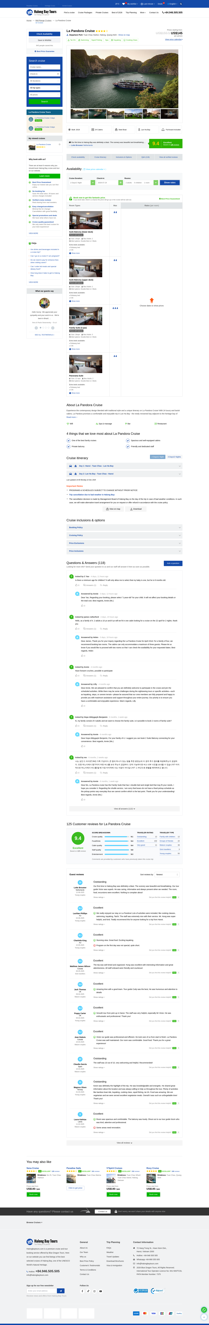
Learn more (44, 176)
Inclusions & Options (124, 157)
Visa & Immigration (114, 1265)
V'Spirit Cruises (114, 1168)
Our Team (84, 1252)
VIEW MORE (33, 233)
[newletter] (61, 1290)
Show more (76, 253)
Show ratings (98, 897)
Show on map (124, 35)
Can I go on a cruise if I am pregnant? (45, 256)
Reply (104, 585)
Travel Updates (112, 1257)
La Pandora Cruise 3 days (45, 127)
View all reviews (124, 1143)
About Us (84, 1248)
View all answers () (124, 808)
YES (174, 897)
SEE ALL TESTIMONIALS (44, 335)
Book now (33, 1194)
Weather (110, 1252)
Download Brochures (115, 1261)
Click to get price (75, 1188)
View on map (113, 509)
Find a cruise (69, 12)
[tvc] (86, 1313)
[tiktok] (88, 1291)
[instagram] (94, 1291)
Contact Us (153, 12)
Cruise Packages (85, 12)
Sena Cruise (33, 1168)
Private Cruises (102, 12)
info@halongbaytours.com (37, 1275)
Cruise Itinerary (100, 157)
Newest (159, 874)
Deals (161, 4)
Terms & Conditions (88, 1270)
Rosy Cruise (152, 1168)
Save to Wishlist (44, 40)
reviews (175, 145)
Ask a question (173, 563)
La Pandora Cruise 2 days (45, 118)
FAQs (108, 1248)
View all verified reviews (168, 157)
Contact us (102, 1211)
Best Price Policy (87, 1261)
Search (44, 101)
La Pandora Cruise (43, 144)
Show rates (169, 182)
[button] (36, 328)
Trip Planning (131, 12)
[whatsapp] (204, 1310)
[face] (82, 1291)
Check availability (78, 157)
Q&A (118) (145, 157)
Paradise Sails (74, 1168)
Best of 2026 (117, 12)
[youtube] (100, 1291)
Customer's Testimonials (90, 1265)
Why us (83, 1257)
